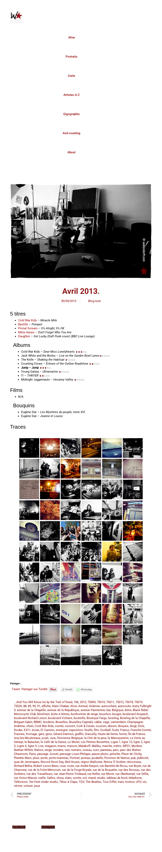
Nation (38, 750)
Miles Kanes (26, 332)
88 (24, 706)
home (123, 734)
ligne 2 (138, 742)
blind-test (43, 714)
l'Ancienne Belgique (70, 738)
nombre (58, 750)
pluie (36, 758)
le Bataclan (31, 742)
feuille (88, 730)
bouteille (79, 718)
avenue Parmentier (93, 710)
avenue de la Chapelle (31, 710)
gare (41, 734)
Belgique (117, 710)
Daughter (24, 336)
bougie (116, 714)
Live (40, 746)
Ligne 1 (115, 742)
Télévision (20, 782)
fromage (31, 734)
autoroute (124, 706)
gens (49, 734)
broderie (48, 722)
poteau (85, 758)
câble (97, 722)
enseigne (62, 730)
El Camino (47, 730)
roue (63, 766)
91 (38, 706)
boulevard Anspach (135, 714)
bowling (113, 718)
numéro (76, 750)
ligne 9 (32, 746)
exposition (76, 730)
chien (29, 726)
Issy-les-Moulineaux (27, 738)
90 (34, 706)
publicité (142, 758)
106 (76, 702)
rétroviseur (134, 762)
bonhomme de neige (84, 714)
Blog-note (94, 301)
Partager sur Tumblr (34, 689)
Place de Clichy (131, 754)
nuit (67, 750)
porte (44, 758)
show (60, 778)
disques (123, 726)
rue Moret (107, 774)
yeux (37, 786)
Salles (51, 778)
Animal (83, 706)
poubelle (97, 758)
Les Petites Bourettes (95, 742)
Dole (141, 726)
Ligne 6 (21, 746)
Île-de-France (136, 734)
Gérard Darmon (63, 734)
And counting (71, 133)
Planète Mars (22, 758)
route (70, 766)
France (124, 730)
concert (70, 726)
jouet (45, 738)
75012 (120, 702)
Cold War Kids (27, 320)
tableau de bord (117, 778)
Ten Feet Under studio (43, 782)
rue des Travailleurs (39, 774)
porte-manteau (58, 758)
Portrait (75, 758)
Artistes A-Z (71, 95)
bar (108, 710)
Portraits (71, 56)
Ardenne (94, 706)
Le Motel (73, 742)
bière (128, 710)
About (71, 152)
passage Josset (47, 754)
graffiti (79, 734)
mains (62, 746)
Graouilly (90, 734)
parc (116, 750)
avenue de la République (63, 710)
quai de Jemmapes (26, 762)
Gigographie (71, 114)
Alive (71, 37)
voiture (28, 786)
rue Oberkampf (125, 774)
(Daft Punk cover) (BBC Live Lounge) (64, 336)
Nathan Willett (23, 750)
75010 (101, 702)
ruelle (42, 778)
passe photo (100, 754)
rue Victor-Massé (25, 778)
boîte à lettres (60, 714)
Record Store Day (52, 762)
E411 (27, 730)
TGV (81, 782)
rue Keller (93, 774)
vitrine (18, 786)
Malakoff (84, 746)
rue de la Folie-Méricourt (44, 770)
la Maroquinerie (118, 738)
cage (106, 722)
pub (133, 758)
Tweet (16, 689)
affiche (46, 706)
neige (48, 750)
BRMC (38, 722)
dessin (112, 726)
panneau (105, 750)
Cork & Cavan (85, 726)
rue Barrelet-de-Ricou (113, 766)
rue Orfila (142, 774)
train (121, 782)
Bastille (23, 324)
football (105, 730)
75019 (138, 702)
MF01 (126, 746)
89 (29, 706)
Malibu (96, 746)
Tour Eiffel (109, 782)
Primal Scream (28, 328)
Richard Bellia (23, 766)
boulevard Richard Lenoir (30, 718)
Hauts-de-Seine (108, 734)
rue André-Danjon (86, 766)
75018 (129, 702)
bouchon (105, 714)
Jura (53, 738)
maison (72, 746)
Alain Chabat (60, 706)
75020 (18, 706)
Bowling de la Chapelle (135, 718)
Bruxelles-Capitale (81, 722)
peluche (115, 754)
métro (117, 746)
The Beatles (93, 782)
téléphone (135, 778)
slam (68, 778)
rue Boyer (135, 766)
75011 (110, 702)
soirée (77, 778)
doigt (133, 726)
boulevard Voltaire (60, 718)
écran (35, 730)
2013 (83, 702)
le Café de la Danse (53, 742)
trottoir (129, 782)
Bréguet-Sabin (23, 722)
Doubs (18, 730)
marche (107, 746)
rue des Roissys (129, 770)
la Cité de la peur (95, 738)
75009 (92, 702)
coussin (101, 726)
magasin (50, 746)
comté (59, 726)
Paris (32, 754)
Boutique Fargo (97, 718)
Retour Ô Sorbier (114, 762)
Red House (72, 762)
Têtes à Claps (68, 782)
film (96, 730)
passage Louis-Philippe (75, 754)
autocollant (108, 706)
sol (85, 778)
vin (144, 782)
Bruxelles (62, 722)
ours (96, 750)
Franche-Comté (141, 730)
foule (115, 730)
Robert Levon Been (45, 766)
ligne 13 (127, 742)
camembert (118, 722)
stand (92, 778)
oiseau (87, 750)
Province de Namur (116, 758)
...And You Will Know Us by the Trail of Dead (43, 702)
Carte (71, 76)
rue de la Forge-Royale (76, 770)
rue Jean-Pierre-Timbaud (70, 774)
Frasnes (19, 734)
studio (101, 778)
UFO (138, 782)
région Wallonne (91, 762)
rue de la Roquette (105, 770)
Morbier (137, 746)
